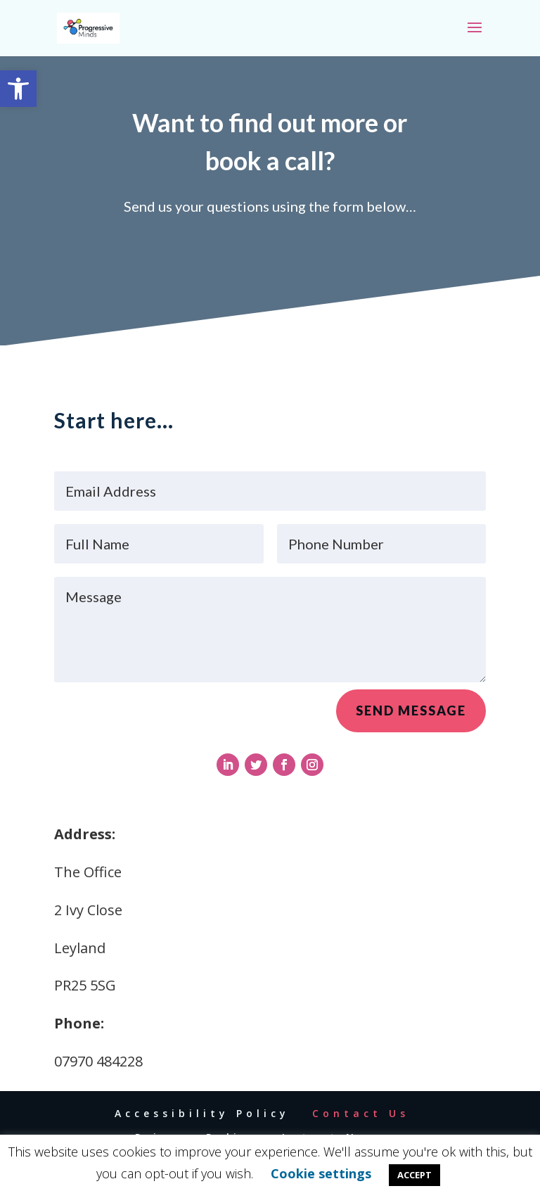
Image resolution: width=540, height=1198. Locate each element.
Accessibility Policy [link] (202, 1113)
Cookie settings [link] (321, 1173)
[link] (18, 88)
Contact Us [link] (360, 1113)
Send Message (411, 714)
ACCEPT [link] (414, 1174)
